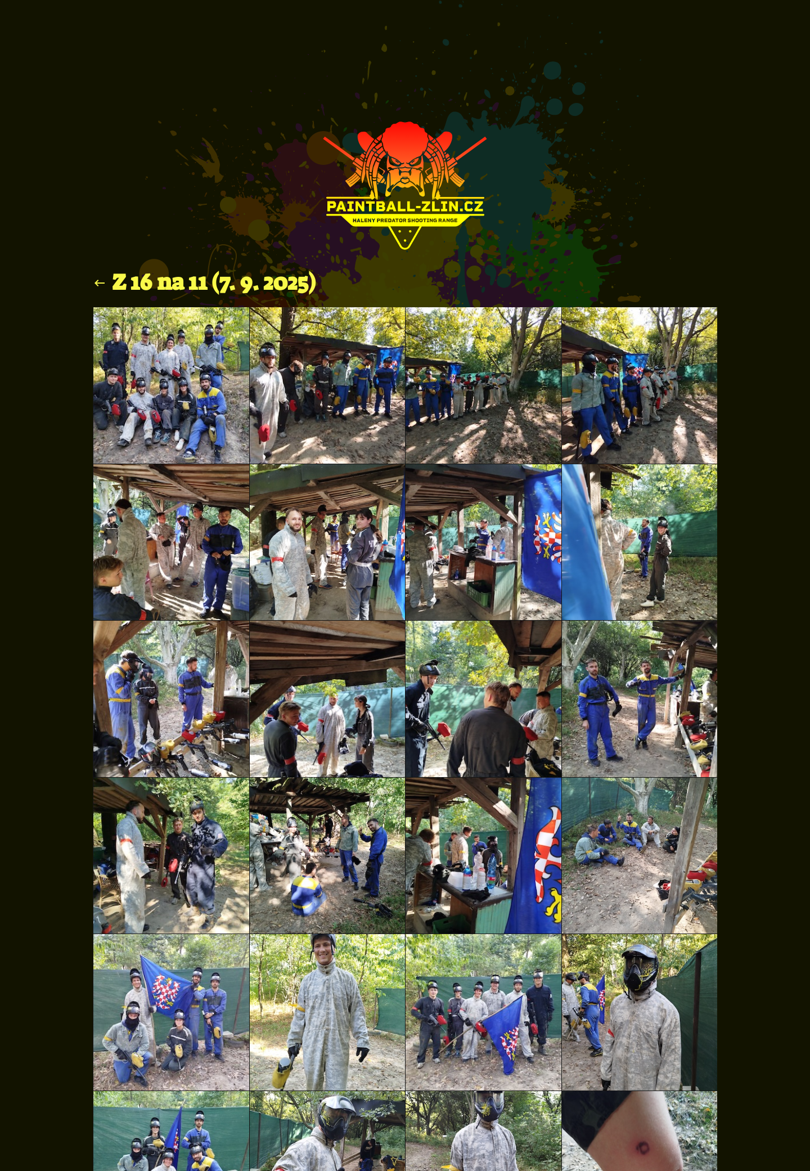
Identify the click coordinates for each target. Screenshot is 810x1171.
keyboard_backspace (99, 283)
